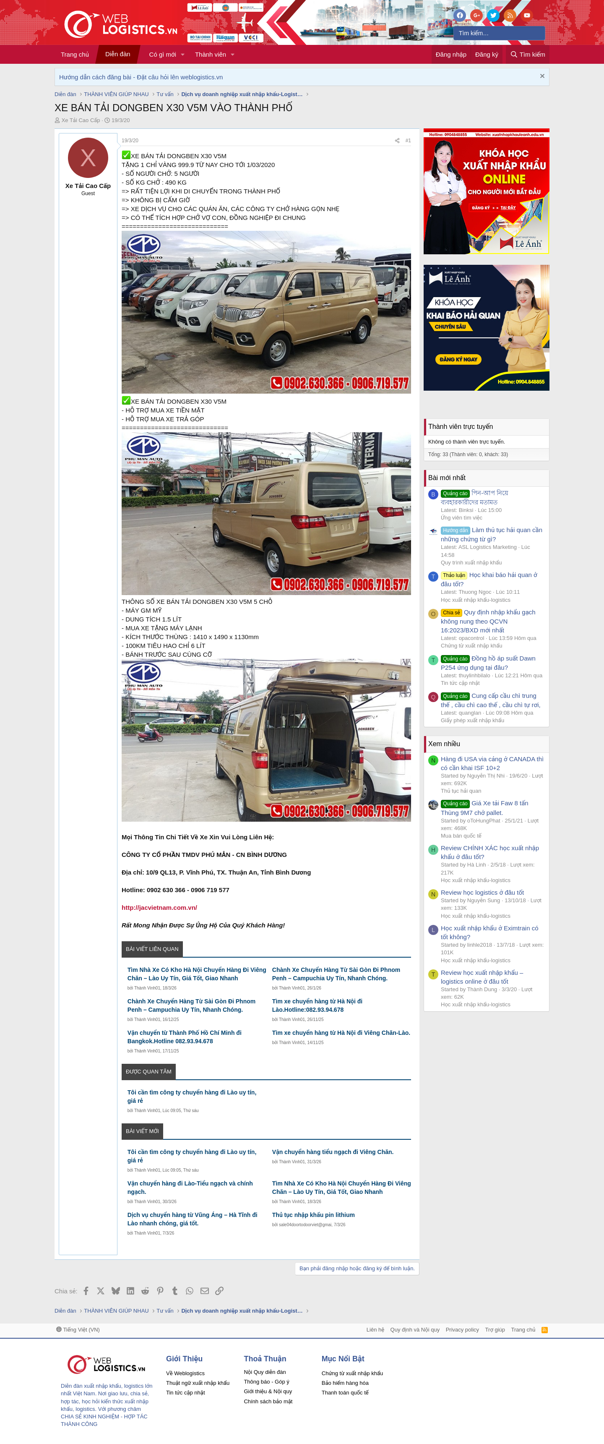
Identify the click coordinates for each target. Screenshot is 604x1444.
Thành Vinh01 (147, 988)
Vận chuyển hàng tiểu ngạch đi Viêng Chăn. (333, 1152)
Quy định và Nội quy (415, 1329)
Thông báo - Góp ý (266, 1382)
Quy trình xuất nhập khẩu (471, 562)
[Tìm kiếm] (499, 33)
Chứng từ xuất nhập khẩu (471, 645)
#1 (408, 141)
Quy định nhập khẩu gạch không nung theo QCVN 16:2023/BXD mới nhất (488, 621)
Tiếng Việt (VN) (78, 1329)
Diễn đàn (117, 53)
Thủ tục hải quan (461, 791)
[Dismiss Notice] (541, 77)
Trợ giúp (495, 1329)
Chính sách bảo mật (268, 1401)
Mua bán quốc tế (461, 836)
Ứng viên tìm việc (461, 517)
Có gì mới (162, 54)
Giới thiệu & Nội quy (268, 1391)
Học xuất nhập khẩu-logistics (475, 600)
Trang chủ (75, 54)
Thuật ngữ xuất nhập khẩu (197, 1383)
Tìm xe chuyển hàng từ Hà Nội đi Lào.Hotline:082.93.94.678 (317, 1005)
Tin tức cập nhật (460, 683)
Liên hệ (375, 1329)
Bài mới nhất (447, 477)
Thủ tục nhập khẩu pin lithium (313, 1215)
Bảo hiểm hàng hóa (345, 1383)
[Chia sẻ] (397, 141)
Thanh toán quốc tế (345, 1392)
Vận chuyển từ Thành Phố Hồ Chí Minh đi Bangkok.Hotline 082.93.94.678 (185, 1036)
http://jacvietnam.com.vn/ (159, 907)
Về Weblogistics (185, 1373)
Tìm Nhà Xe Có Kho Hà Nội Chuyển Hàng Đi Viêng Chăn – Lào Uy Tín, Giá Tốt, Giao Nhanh (197, 974)
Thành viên (210, 54)
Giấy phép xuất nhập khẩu (472, 720)
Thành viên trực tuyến (460, 426)
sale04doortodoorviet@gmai (305, 1224)
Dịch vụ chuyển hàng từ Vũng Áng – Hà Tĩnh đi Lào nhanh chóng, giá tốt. (193, 1219)
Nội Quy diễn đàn (265, 1372)
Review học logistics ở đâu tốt (482, 892)
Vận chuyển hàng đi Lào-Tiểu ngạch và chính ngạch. (190, 1187)
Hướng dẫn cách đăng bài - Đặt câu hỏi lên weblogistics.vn (141, 77)
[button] (183, 54)
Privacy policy (462, 1329)
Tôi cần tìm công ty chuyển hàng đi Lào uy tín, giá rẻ (192, 1096)
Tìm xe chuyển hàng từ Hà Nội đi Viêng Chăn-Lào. (341, 1032)
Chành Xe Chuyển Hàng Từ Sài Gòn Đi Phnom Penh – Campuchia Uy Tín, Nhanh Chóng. (336, 974)
